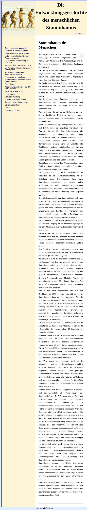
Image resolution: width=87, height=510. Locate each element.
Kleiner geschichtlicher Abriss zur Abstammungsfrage (17, 57)
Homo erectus (10, 94)
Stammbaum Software (13, 110)
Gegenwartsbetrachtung (14, 91)
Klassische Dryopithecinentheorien (18, 65)
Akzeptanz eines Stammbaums (16, 102)
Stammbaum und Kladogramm (16, 51)
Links (7, 108)
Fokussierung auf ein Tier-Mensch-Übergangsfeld (14, 73)
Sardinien (49, 508)
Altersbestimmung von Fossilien (17, 53)
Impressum (79, 34)
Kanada (43, 508)
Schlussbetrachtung (12, 97)
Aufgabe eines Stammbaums (15, 99)
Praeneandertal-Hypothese (15, 77)
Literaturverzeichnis (12, 105)
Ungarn (36, 508)
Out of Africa (9, 84)
